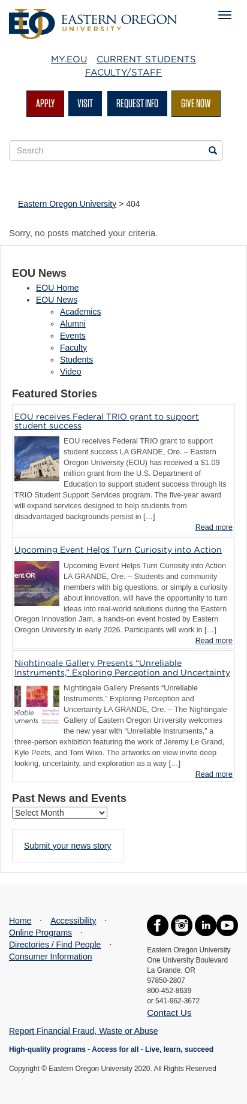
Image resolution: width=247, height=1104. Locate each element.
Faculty (73, 347)
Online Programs (40, 932)
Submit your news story (68, 845)
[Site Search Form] (116, 150)
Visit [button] (85, 103)
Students (76, 359)
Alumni (73, 323)
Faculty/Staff (123, 72)
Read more (214, 527)
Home (20, 920)
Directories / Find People (55, 944)
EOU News (56, 299)
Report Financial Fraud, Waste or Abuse (83, 1031)
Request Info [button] (137, 103)
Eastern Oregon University (67, 204)
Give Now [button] (196, 103)
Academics (80, 311)
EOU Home (57, 287)
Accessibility (73, 920)
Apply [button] (45, 103)
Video (71, 371)
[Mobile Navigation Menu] (225, 15)
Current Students (146, 59)
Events (73, 335)
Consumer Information (50, 956)
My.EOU (69, 59)
